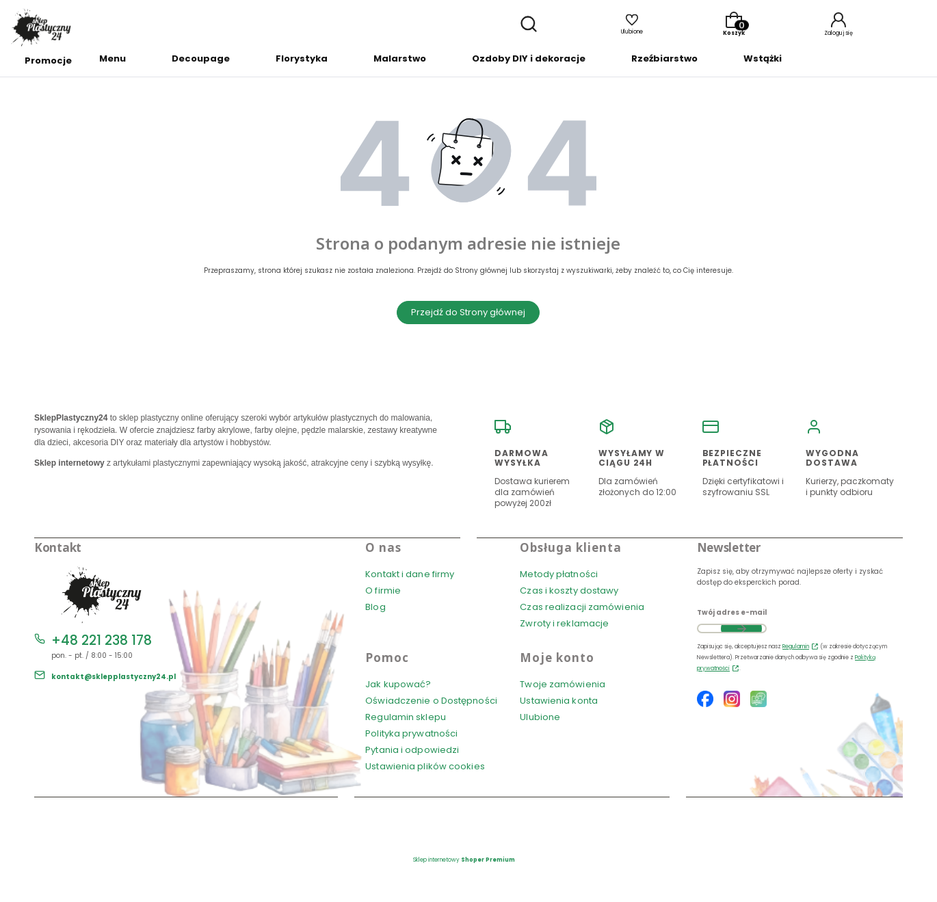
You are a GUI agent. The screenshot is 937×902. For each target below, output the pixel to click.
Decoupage (201, 58)
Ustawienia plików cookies (426, 766)
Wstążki (762, 58)
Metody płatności (559, 574)
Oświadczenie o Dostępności (431, 700)
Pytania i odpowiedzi (412, 749)
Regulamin (795, 646)
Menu (112, 58)
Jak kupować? (398, 684)
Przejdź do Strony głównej (468, 312)
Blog (375, 606)
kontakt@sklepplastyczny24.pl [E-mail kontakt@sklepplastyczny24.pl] (113, 677)
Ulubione (540, 717)
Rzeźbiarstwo (664, 58)
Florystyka (302, 58)
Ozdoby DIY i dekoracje (528, 58)
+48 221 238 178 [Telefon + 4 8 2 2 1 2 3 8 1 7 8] (101, 640)
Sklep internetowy (464, 860)
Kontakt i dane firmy (409, 574)
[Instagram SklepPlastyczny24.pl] (732, 701)
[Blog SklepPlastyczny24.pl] (758, 701)
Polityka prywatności (411, 733)
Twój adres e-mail (732, 612)
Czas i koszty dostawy (569, 590)
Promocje (48, 60)
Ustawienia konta (559, 700)
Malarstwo (399, 58)
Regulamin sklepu (405, 717)
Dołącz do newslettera (741, 628)
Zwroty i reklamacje (564, 623)
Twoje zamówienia (562, 684)
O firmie (383, 590)
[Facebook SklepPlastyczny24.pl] (705, 701)
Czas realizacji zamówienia (582, 606)
